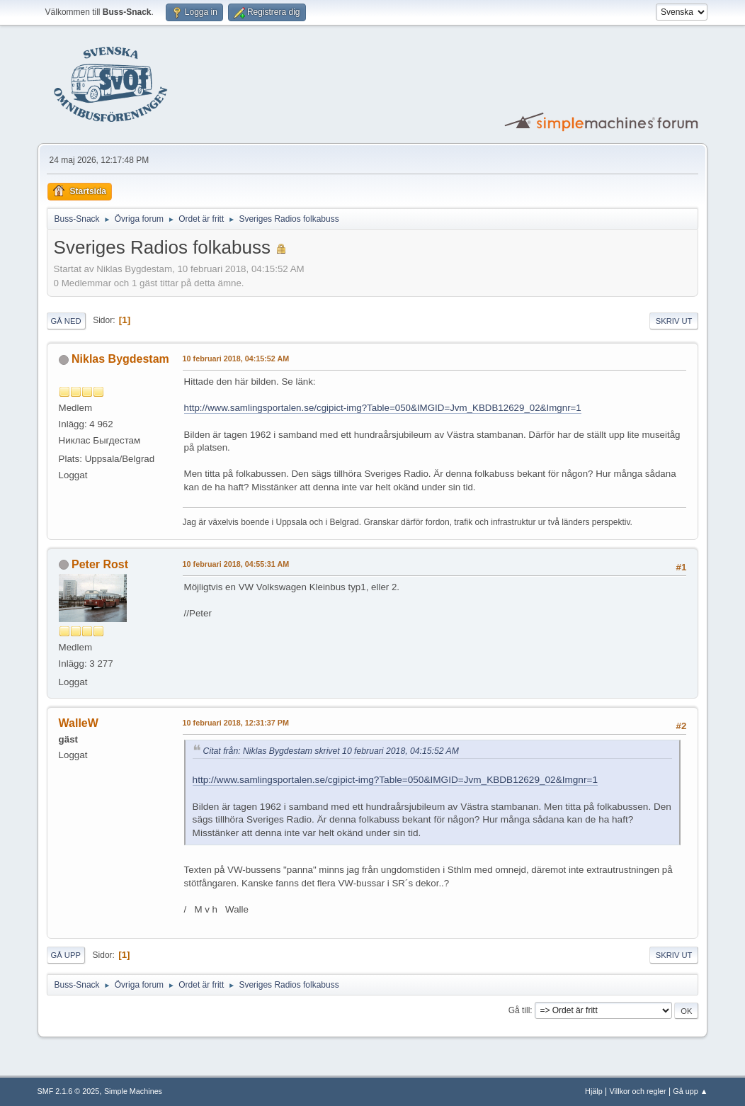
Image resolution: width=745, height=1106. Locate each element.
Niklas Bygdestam (120, 359)
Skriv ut (674, 321)
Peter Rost (100, 564)
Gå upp (66, 955)
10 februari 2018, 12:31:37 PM (236, 722)
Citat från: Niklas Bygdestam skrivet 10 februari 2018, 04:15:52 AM (331, 751)
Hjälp (594, 1091)
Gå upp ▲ (690, 1091)
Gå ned (66, 321)
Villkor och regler (637, 1091)
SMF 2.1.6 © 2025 (69, 1091)
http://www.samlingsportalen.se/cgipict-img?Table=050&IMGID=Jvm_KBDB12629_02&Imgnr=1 (382, 407)
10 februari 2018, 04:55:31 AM (236, 564)
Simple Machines (133, 1091)
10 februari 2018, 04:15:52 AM (236, 358)
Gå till (519, 1010)
